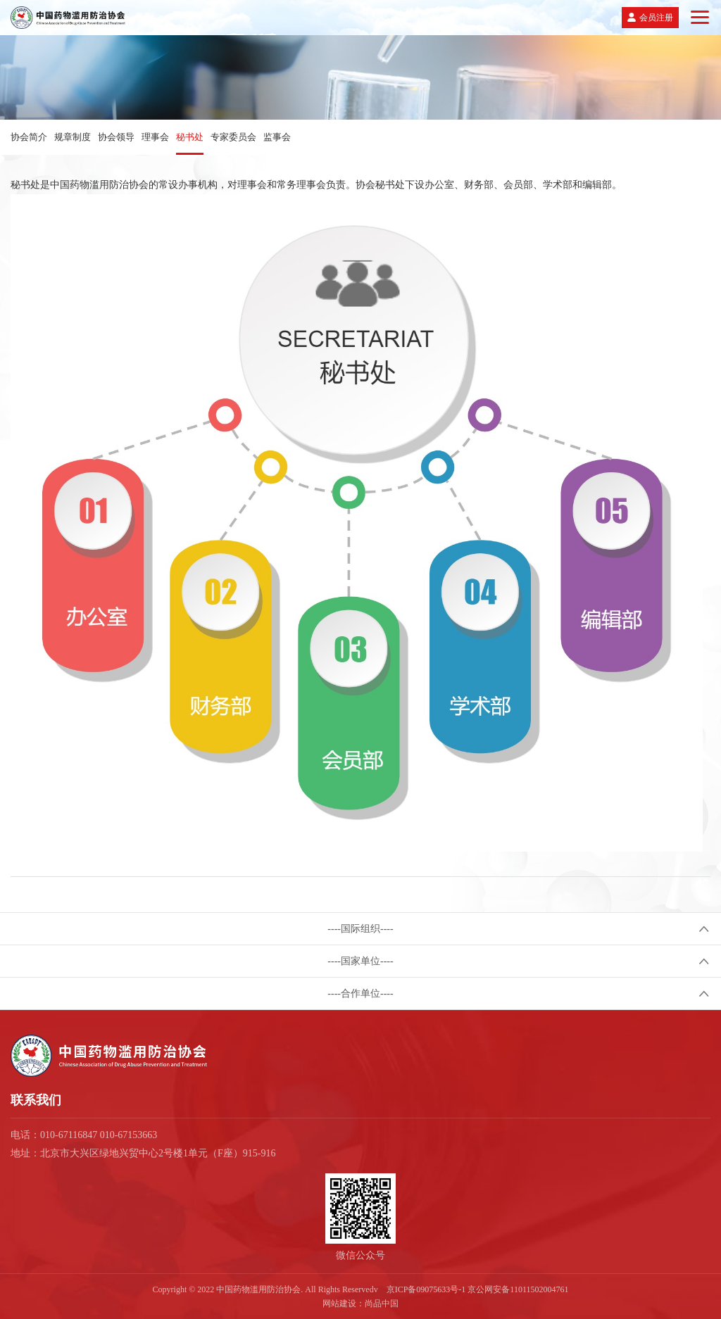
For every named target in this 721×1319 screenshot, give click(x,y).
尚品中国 (382, 1303)
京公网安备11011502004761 (518, 1289)
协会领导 (116, 137)
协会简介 (29, 137)
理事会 (155, 137)
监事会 (277, 137)
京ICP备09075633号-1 (426, 1289)
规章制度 (72, 137)
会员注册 (656, 18)
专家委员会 (233, 137)
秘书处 (189, 137)
